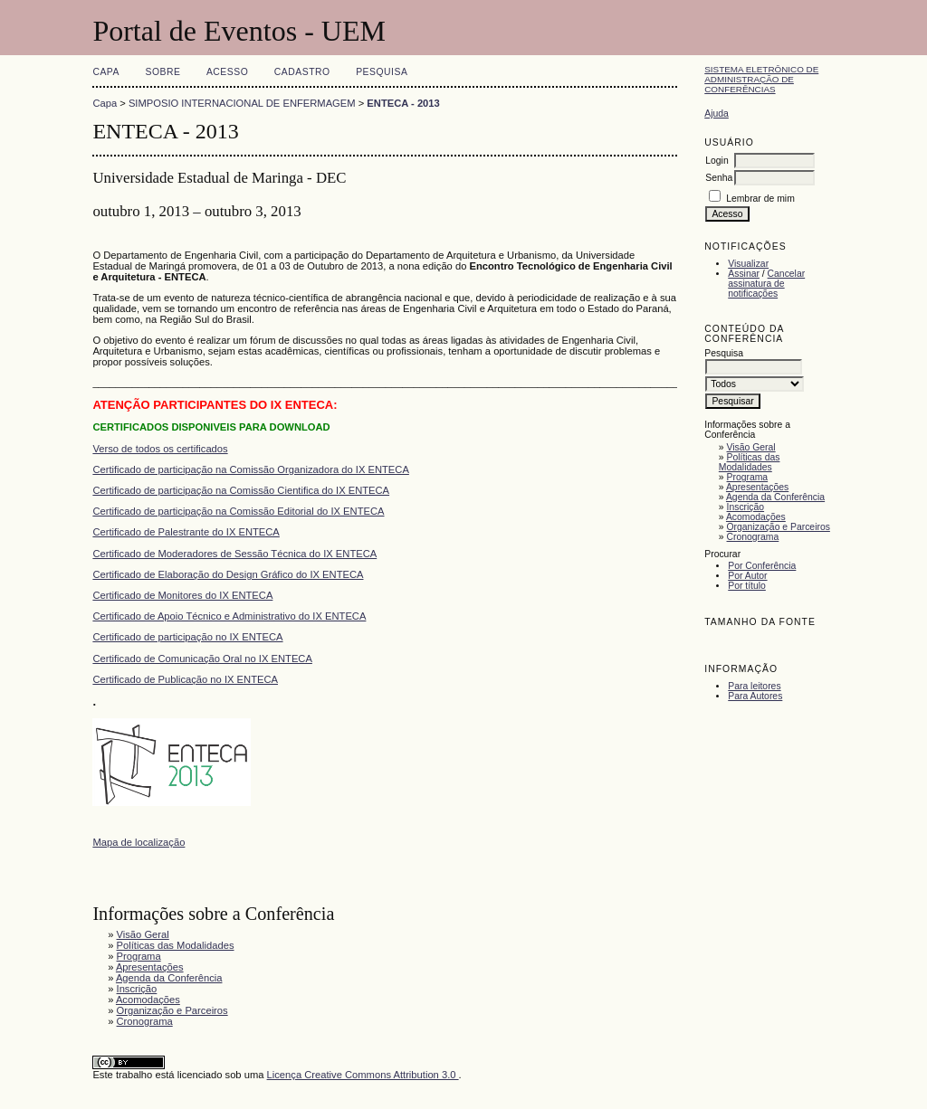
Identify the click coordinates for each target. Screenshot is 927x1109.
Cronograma (753, 537)
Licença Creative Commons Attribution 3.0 (363, 1074)
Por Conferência (762, 566)
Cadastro (302, 72)
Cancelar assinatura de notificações (766, 284)
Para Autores (755, 696)
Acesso (227, 72)
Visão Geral (751, 447)
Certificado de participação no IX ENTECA (187, 636)
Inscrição (746, 507)
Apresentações (757, 487)
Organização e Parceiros (778, 527)
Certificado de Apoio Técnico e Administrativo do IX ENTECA (229, 616)
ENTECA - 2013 (403, 103)
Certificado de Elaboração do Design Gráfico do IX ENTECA (227, 574)
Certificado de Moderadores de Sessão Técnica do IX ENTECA (234, 553)
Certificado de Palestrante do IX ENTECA (185, 531)
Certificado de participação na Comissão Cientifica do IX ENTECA (240, 490)
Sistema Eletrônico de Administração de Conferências (761, 79)
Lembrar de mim (760, 199)
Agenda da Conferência (775, 497)
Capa (105, 72)
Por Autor (747, 576)
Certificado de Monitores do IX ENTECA (182, 595)
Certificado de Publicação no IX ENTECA (185, 679)
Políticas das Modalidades (749, 462)
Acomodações (756, 517)
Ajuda (716, 113)
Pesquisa (381, 72)
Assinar (744, 274)
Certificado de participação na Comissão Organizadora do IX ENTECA (250, 469)
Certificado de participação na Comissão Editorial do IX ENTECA (238, 511)
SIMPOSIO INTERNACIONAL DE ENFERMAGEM (242, 103)
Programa (748, 477)
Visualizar (748, 264)
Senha (718, 178)
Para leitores (754, 686)
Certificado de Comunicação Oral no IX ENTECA (202, 658)
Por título (747, 586)
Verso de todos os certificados (159, 448)
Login (716, 161)
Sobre (162, 72)
